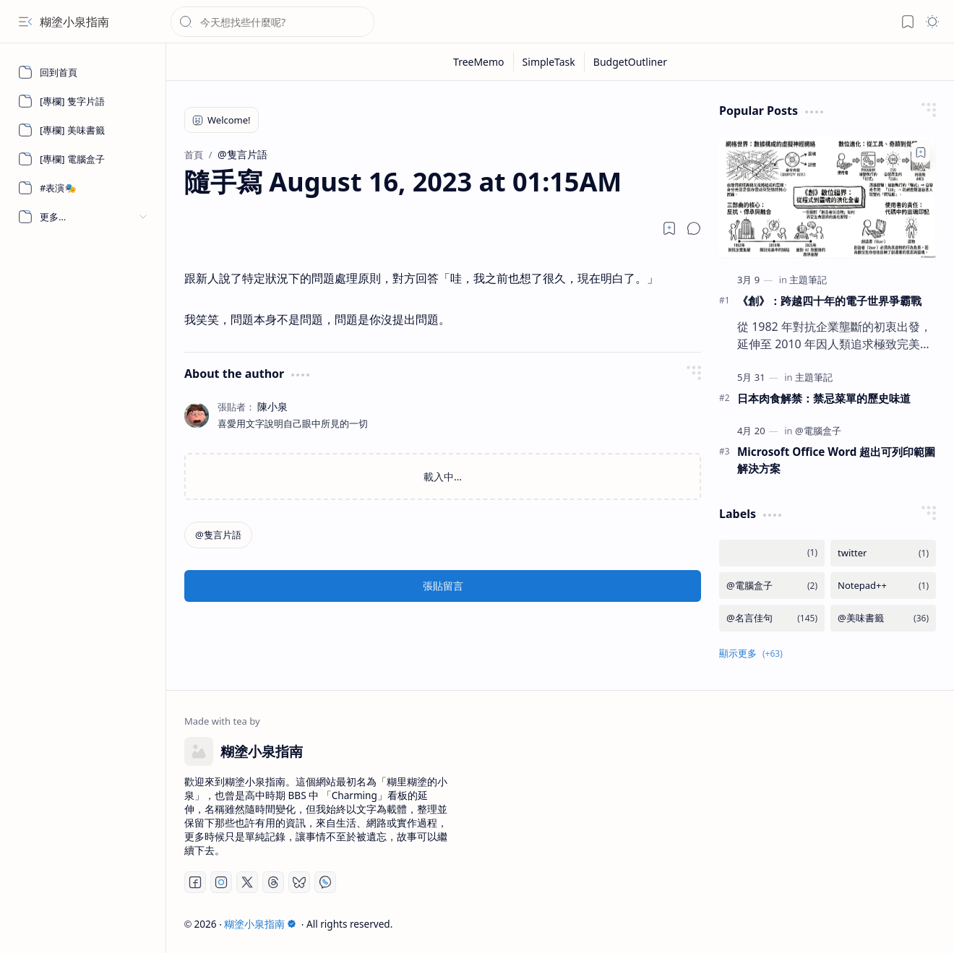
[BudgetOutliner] (630, 62)
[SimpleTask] (549, 62)
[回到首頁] (83, 72)
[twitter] (883, 553)
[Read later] (669, 228)
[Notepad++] (883, 585)
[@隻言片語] (218, 535)
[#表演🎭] (83, 187)
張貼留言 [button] (443, 585)
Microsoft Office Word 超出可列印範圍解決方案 (836, 459)
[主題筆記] (808, 279)
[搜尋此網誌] (272, 21)
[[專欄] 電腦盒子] (83, 159)
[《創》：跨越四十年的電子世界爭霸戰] (827, 198)
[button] (25, 22)
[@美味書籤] (883, 618)
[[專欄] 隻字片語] (83, 101)
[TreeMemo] (479, 62)
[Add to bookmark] (920, 152)
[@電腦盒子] (818, 430)
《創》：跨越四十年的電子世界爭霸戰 (829, 300)
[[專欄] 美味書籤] (83, 130)
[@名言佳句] (772, 618)
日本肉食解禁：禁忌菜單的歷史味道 (824, 398)
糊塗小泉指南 (74, 22)
